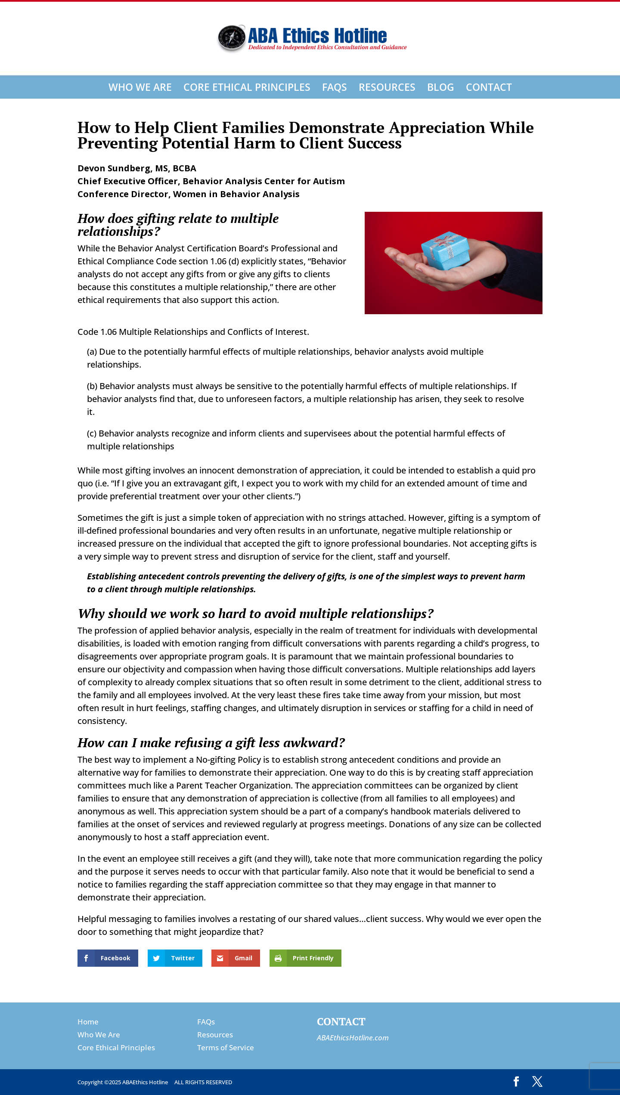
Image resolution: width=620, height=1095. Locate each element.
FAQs (334, 87)
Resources (387, 87)
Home (88, 1022)
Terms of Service (225, 1047)
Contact (489, 87)
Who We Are (140, 87)
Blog (440, 87)
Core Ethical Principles (246, 87)
